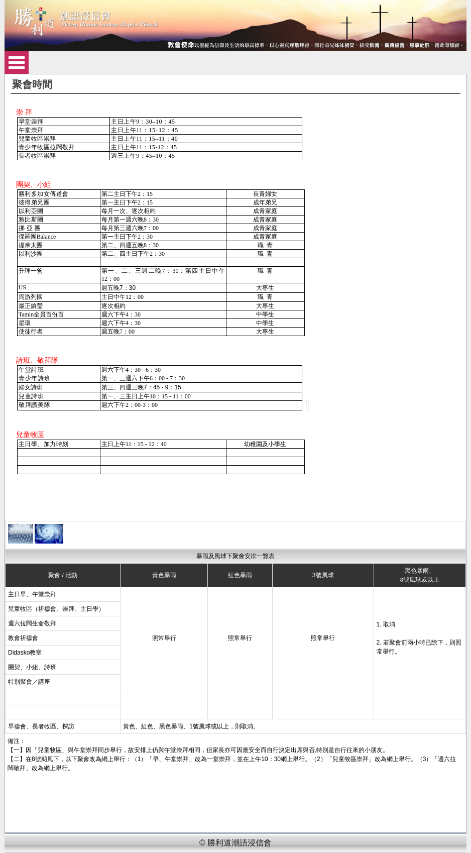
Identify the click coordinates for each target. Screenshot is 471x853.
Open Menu (17, 62)
